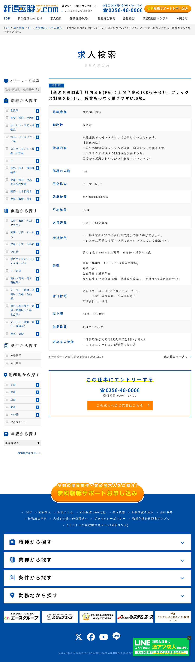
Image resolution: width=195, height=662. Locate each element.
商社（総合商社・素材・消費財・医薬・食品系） (22, 310)
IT (11, 160)
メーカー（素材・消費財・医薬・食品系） (22, 294)
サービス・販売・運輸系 (22, 127)
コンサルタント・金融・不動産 (22, 151)
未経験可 (15, 355)
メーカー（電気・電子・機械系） (22, 324)
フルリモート (18, 422)
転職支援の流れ (80, 18)
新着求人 (45, 512)
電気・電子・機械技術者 (22, 170)
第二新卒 (15, 363)
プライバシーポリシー (110, 518)
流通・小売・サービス (22, 234)
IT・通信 (15, 270)
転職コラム (65, 512)
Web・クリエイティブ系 (22, 139)
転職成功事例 (106, 18)
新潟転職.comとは (30, 18)
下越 (13, 384)
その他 (14, 251)
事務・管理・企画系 (22, 117)
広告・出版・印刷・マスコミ (22, 222)
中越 (13, 392)
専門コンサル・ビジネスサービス (22, 261)
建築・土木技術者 (21, 191)
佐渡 (13, 407)
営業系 (14, 110)
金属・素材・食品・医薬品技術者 (22, 181)
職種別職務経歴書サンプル (151, 518)
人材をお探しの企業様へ (70, 518)
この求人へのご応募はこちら (120, 405)
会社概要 (129, 18)
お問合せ (182, 18)
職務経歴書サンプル (155, 18)
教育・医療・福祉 (21, 199)
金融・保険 (17, 333)
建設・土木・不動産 (22, 244)
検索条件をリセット (29, 453)
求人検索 (56, 18)
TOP (7, 18)
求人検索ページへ (175, 356)
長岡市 (56, 85)
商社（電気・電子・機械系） (22, 280)
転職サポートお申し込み (167, 8)
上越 (13, 399)
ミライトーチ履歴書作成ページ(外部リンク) (97, 525)
